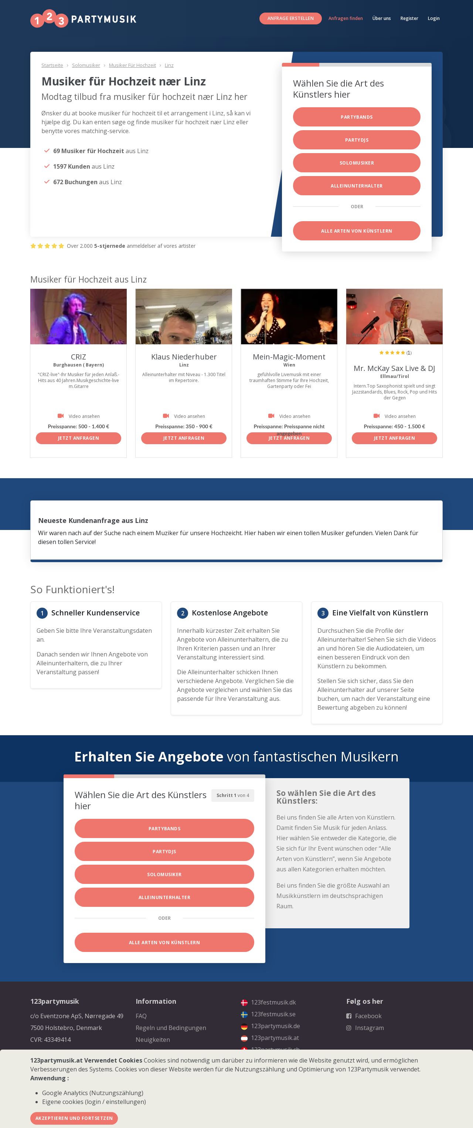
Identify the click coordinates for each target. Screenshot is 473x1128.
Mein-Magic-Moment (289, 357)
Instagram (365, 1028)
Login (434, 18)
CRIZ (78, 357)
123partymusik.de (270, 1026)
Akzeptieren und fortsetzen (74, 1118)
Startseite (52, 65)
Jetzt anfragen (78, 438)
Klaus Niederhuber (184, 357)
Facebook (364, 1016)
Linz (169, 65)
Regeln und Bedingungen (171, 1028)
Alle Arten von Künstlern (356, 231)
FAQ (141, 1016)
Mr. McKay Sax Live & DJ (394, 368)
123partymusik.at (270, 1038)
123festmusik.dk (268, 1002)
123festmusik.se (268, 1014)
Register (409, 18)
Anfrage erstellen (291, 18)
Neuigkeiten (153, 1040)
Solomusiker (86, 65)
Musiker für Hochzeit (132, 65)
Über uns (381, 18)
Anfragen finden (346, 18)
